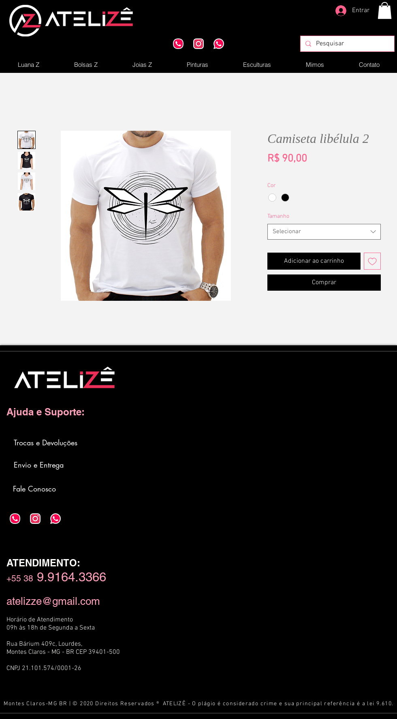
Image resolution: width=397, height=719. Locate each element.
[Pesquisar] (346, 43)
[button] (385, 10)
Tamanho (278, 216)
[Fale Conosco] (35, 489)
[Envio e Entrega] (39, 465)
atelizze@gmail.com (53, 601)
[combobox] (324, 232)
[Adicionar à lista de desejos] (372, 261)
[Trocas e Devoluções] (46, 442)
